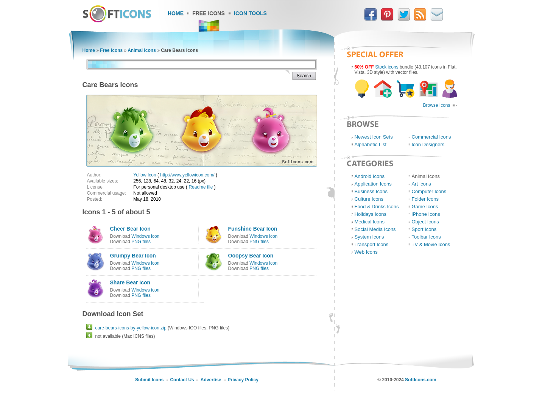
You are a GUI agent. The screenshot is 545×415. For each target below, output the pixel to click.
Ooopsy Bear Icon (251, 256)
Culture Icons (369, 199)
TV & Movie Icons (431, 244)
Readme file (200, 187)
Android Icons (370, 176)
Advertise (211, 379)
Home (176, 13)
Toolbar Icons (426, 237)
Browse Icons (436, 105)
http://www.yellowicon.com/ (187, 175)
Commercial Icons (431, 137)
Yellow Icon (144, 175)
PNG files (141, 241)
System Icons (369, 237)
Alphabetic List (371, 144)
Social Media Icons (375, 229)
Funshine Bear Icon (252, 229)
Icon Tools (250, 13)
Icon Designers (428, 144)
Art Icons (421, 184)
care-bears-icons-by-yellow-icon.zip (131, 328)
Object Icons (425, 222)
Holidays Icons (371, 214)
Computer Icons (429, 191)
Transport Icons (372, 244)
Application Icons (373, 184)
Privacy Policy (243, 379)
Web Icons (366, 252)
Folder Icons (425, 199)
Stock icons (386, 67)
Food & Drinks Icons (377, 206)
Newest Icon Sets (374, 137)
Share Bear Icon (130, 282)
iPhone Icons (426, 214)
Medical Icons (370, 222)
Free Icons (208, 13)
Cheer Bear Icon (130, 229)
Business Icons (371, 191)
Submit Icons (149, 379)
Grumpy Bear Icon (133, 256)
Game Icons (425, 206)
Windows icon (145, 236)
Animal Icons (142, 50)
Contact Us (182, 379)
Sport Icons (424, 229)
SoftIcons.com (420, 379)
